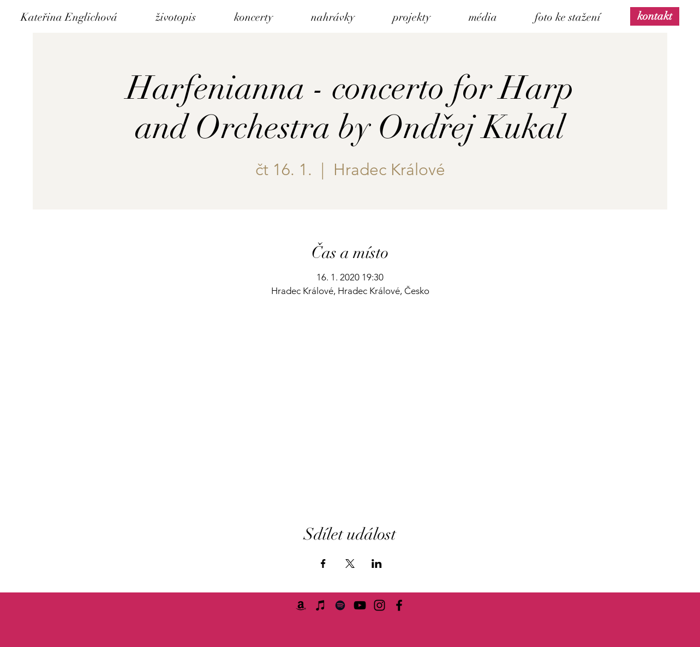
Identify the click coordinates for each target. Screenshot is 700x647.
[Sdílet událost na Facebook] (323, 563)
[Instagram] (379, 605)
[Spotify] (340, 605)
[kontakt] (654, 16)
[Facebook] (399, 605)
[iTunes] (320, 605)
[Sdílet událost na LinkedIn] (377, 563)
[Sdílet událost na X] (350, 563)
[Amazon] (301, 605)
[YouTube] (359, 605)
